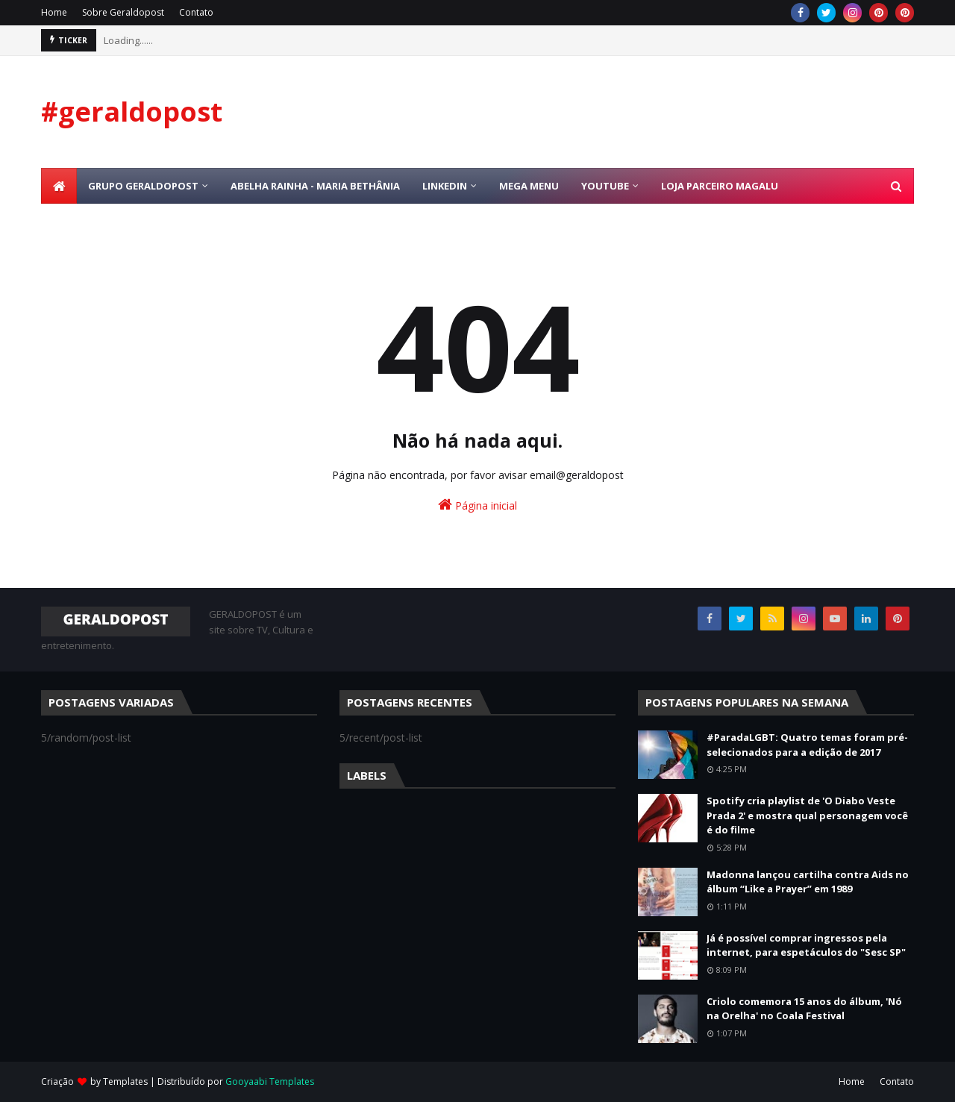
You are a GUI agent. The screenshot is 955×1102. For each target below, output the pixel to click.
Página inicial (477, 505)
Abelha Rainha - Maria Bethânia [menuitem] (315, 185)
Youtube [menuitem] (605, 185)
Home (54, 12)
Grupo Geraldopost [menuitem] (143, 185)
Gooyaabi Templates (269, 1081)
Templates (125, 1081)
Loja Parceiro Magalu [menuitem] (719, 185)
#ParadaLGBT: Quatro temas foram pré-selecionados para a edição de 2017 (807, 744)
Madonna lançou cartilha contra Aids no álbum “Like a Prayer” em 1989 (808, 882)
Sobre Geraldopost (123, 12)
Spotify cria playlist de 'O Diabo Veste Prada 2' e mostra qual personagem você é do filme (807, 815)
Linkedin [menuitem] (444, 185)
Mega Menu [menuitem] (529, 185)
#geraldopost (131, 111)
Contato (196, 12)
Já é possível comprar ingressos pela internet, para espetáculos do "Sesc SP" (806, 945)
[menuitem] (59, 186)
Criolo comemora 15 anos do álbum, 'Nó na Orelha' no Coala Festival (804, 1009)
